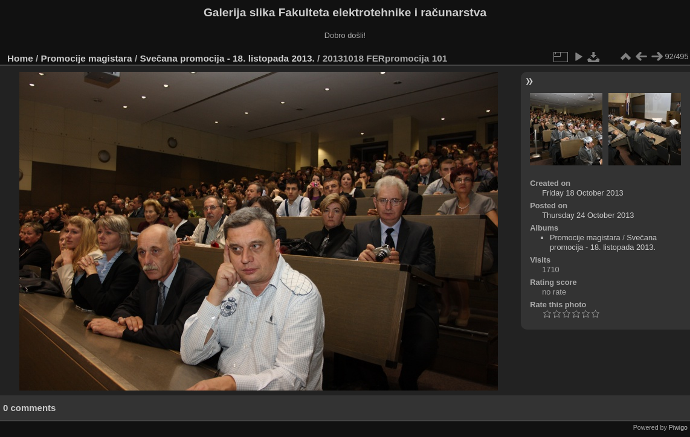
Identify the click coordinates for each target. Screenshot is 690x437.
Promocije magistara (86, 58)
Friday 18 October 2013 (582, 192)
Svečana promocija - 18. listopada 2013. (227, 58)
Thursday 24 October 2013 (588, 215)
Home (20, 58)
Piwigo (678, 427)
